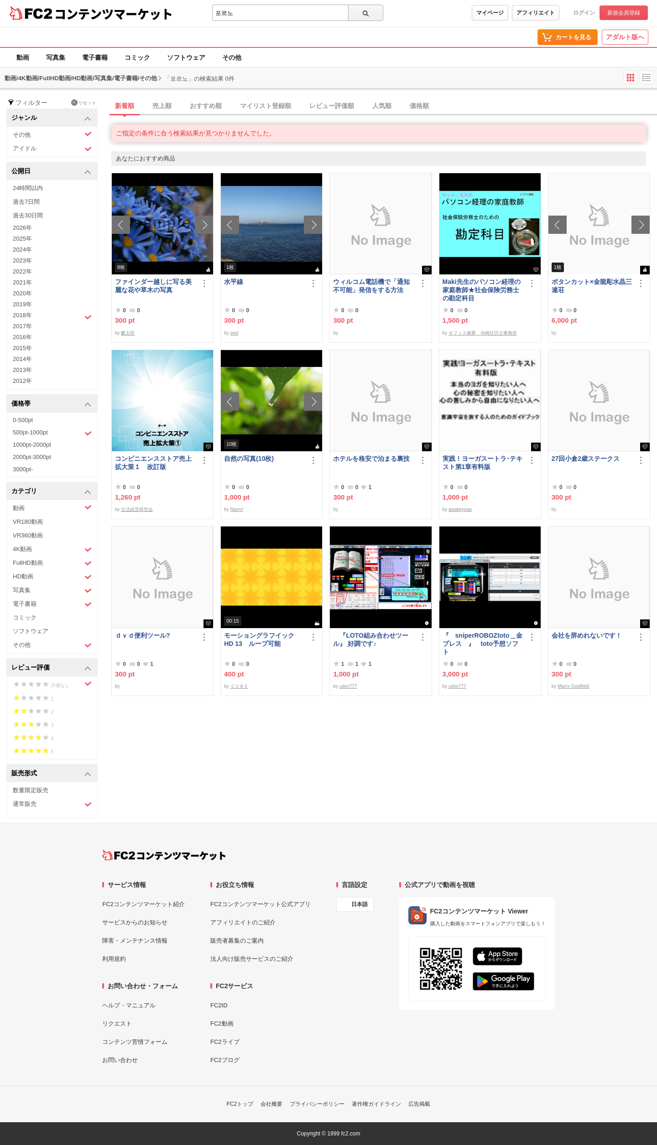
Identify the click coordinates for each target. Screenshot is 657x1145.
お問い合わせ (120, 1060)
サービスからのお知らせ (134, 922)
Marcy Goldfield (573, 686)
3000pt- (23, 469)
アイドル (52, 149)
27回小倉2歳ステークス (586, 458)
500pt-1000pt (52, 433)
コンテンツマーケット (113, 13)
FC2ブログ (225, 1060)
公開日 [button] (51, 171)
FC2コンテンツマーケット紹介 (143, 904)
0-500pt (23, 420)
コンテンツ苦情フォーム (134, 1041)
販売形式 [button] (51, 773)
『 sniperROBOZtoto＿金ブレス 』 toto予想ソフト (482, 643)
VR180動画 (28, 521)
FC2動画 (222, 1023)
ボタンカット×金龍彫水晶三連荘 (592, 286)
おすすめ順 (206, 105)
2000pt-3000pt (32, 457)
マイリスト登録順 (265, 105)
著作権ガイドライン (376, 1104)
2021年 (22, 282)
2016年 (22, 337)
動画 (22, 57)
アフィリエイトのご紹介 (243, 922)
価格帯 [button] (51, 404)
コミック (137, 57)
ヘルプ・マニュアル (129, 1005)
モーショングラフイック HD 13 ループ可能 (263, 639)
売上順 (162, 105)
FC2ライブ (225, 1041)
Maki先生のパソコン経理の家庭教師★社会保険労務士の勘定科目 (482, 290)
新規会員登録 (623, 13)
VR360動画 (28, 535)
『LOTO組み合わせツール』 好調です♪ (370, 639)
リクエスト (117, 1023)
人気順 (381, 105)
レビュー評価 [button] (51, 668)
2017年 (22, 326)
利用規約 (114, 958)
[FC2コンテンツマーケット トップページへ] (164, 855)
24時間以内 (28, 188)
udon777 (348, 686)
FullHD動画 (52, 563)
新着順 (124, 105)
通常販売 (52, 804)
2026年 (22, 227)
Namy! (237, 509)
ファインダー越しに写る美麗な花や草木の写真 (153, 286)
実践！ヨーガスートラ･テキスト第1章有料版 (482, 462)
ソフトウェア (186, 57)
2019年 (22, 304)
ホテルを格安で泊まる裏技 (371, 458)
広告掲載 (419, 1104)
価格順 (419, 105)
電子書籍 (95, 57)
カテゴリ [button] (51, 491)
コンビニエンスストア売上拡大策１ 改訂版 (153, 462)
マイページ (490, 13)
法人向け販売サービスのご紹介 (251, 958)
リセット (83, 102)
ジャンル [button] (51, 118)
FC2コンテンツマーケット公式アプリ (260, 904)
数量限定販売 (30, 790)
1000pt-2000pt (32, 444)
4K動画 (52, 549)
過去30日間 (28, 215)
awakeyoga (460, 509)
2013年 (22, 369)
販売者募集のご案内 (237, 940)
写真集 (55, 57)
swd (234, 332)
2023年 (22, 260)
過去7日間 (26, 201)
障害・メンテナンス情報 (134, 940)
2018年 (52, 316)
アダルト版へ (625, 37)
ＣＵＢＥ (239, 686)
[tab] (384, 106)
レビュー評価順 (331, 105)
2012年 (22, 380)
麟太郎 (128, 332)
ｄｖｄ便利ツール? (142, 635)
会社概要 (271, 1104)
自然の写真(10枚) (249, 458)
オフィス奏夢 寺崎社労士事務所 (482, 332)
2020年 (22, 293)
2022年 (22, 271)
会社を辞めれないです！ (587, 635)
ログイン (584, 13)
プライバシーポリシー (317, 1104)
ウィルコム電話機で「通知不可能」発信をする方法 (371, 286)
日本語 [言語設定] (359, 904)
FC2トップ (240, 1104)
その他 (231, 57)
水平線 (233, 281)
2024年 (22, 249)
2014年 (22, 359)
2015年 (22, 348)
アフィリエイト (535, 13)
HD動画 (52, 577)
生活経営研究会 (137, 509)
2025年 (22, 238)
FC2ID (219, 1005)
